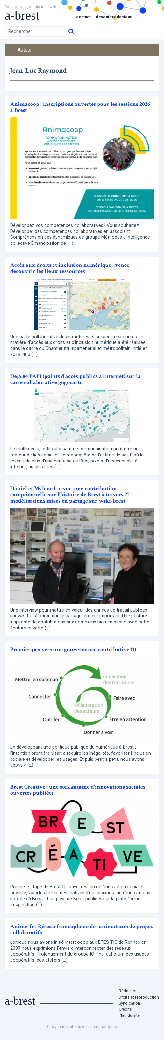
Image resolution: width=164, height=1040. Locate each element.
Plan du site (129, 1015)
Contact (83, 16)
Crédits (125, 1009)
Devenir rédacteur (114, 16)
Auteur (25, 50)
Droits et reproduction (139, 997)
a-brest (22, 15)
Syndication (129, 1003)
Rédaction (128, 990)
